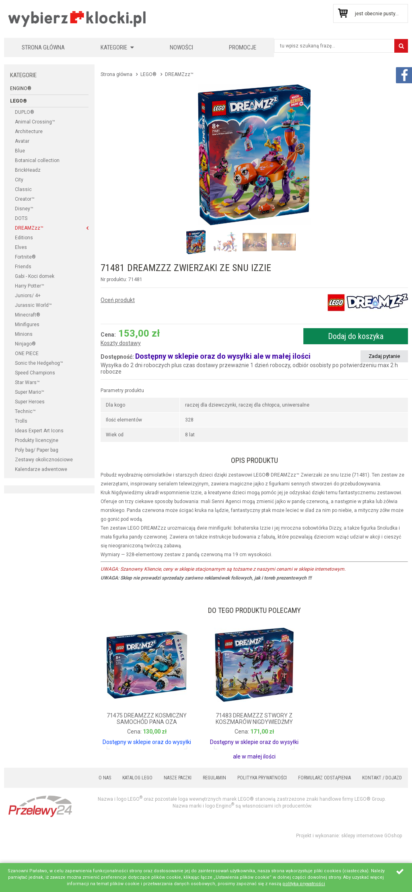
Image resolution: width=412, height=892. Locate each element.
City (19, 180)
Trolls (21, 421)
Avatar (22, 141)
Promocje (242, 47)
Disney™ (24, 209)
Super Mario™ (29, 392)
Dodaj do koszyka (355, 336)
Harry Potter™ (29, 286)
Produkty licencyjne (36, 440)
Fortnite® (25, 257)
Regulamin (214, 778)
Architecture (29, 131)
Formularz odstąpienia (324, 778)
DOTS (21, 218)
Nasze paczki (178, 778)
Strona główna (43, 47)
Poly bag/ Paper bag (36, 450)
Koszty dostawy (121, 343)
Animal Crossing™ (35, 122)
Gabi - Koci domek (34, 276)
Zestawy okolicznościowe (44, 459)
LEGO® (18, 101)
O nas (105, 778)
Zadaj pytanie (384, 356)
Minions (24, 334)
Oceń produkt (118, 300)
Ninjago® (25, 344)
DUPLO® (24, 112)
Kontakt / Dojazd (382, 778)
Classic (23, 189)
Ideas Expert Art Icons (39, 431)
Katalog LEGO (137, 778)
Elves (21, 247)
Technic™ (25, 411)
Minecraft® (27, 315)
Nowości (181, 47)
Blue (20, 151)
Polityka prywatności (262, 778)
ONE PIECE (27, 353)
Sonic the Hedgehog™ (39, 363)
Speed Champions (35, 373)
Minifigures (27, 324)
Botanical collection (37, 160)
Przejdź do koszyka (343, 13)
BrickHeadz (28, 170)
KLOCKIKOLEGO (77, 19)
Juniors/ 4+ (28, 295)
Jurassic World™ (33, 305)
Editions (24, 237)
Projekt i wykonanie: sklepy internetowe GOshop (349, 836)
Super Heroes (30, 402)
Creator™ (25, 199)
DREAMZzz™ (29, 228)
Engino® (20, 88)
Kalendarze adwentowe (41, 469)
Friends (23, 266)
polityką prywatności (303, 883)
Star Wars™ (27, 382)
